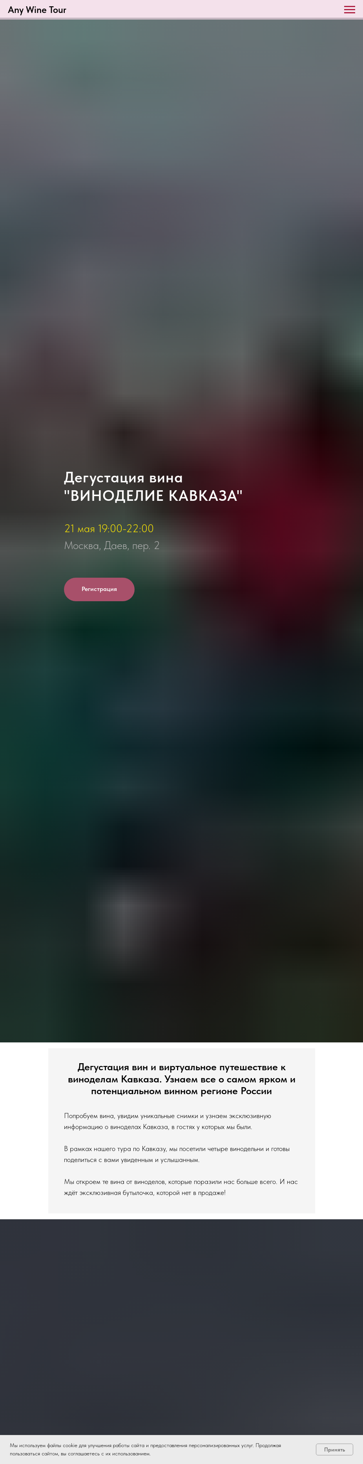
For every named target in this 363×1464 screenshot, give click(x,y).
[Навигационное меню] (349, 10)
